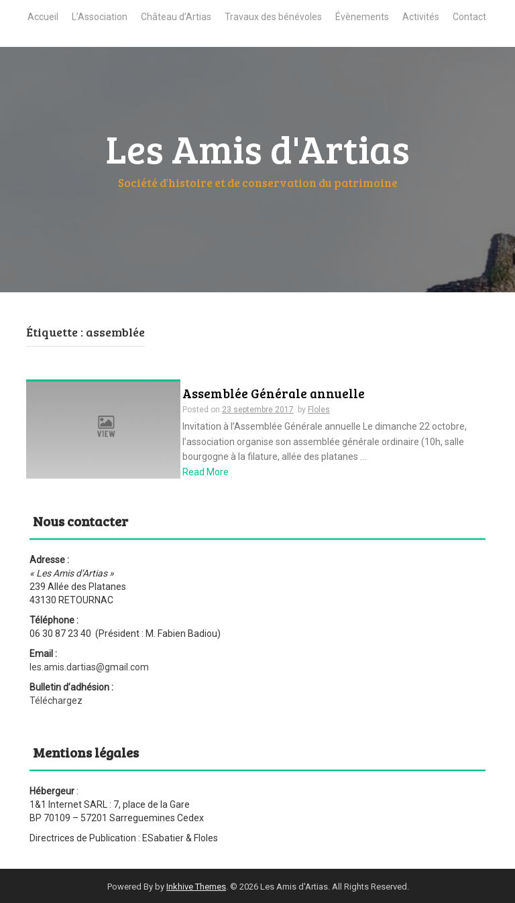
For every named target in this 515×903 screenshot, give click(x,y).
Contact (469, 16)
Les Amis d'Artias (258, 148)
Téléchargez (56, 700)
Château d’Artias (176, 16)
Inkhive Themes (196, 887)
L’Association (99, 16)
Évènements (362, 16)
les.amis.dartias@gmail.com (89, 667)
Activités (420, 16)
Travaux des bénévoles (273, 16)
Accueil (42, 16)
